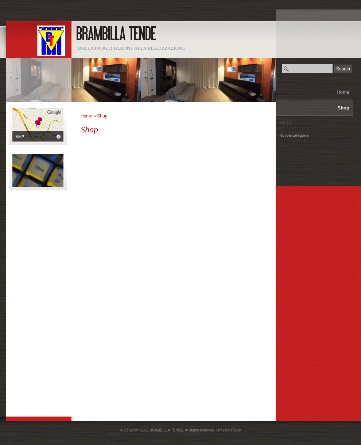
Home (343, 92)
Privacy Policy (229, 430)
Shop (344, 108)
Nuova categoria (293, 135)
